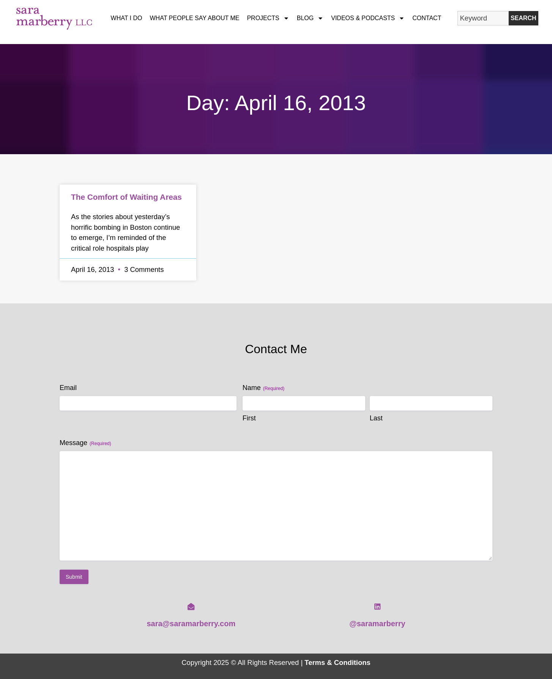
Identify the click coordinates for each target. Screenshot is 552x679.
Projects (268, 18)
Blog (310, 18)
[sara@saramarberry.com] (191, 606)
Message (85, 443)
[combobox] (483, 18)
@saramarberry (377, 623)
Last (376, 418)
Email (68, 388)
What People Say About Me (195, 18)
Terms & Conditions (337, 662)
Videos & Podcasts (368, 18)
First (249, 418)
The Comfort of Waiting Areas (126, 197)
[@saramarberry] (377, 606)
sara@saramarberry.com (191, 623)
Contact (426, 18)
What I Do (126, 18)
